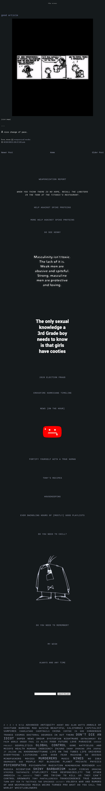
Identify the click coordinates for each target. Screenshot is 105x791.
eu (99, 738)
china (57, 731)
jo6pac (97, 749)
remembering (73, 766)
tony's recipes (52, 478)
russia (10, 769)
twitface (32, 782)
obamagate (11, 762)
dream (41, 738)
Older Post (98, 153)
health (21, 748)
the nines (52, 3)
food (54, 741)
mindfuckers (14, 758)
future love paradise (76, 741)
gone (74, 745)
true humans (92, 778)
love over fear (55, 755)
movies (32, 758)
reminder (89, 765)
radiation (57, 765)
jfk (89, 748)
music (67, 758)
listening (32, 755)
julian (13, 752)
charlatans (28, 731)
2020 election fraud (53, 377)
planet (69, 761)
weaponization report (52, 179)
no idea (94, 758)
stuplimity (41, 772)
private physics (88, 761)
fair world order (16, 742)
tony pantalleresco (46, 779)
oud (22, 762)
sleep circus (80, 769)
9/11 (22, 725)
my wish (52, 644)
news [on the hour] (52, 409)
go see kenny (52, 232)
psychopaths (16, 765)
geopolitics (25, 745)
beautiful (59, 728)
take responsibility (68, 772)
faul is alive (39, 742)
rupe (99, 766)
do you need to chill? (52, 534)
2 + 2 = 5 (11, 725)
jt (6, 752)
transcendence (71, 778)
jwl (21, 752)
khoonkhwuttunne (37, 751)
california (76, 728)
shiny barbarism (51, 769)
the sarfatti (26, 776)
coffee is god (75, 731)
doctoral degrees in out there (51, 735)
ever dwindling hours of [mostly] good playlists (52, 515)
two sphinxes (47, 782)
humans (32, 748)
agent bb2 (64, 725)
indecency (46, 748)
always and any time (53, 663)
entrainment (89, 739)
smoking (96, 769)
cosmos (21, 735)
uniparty (61, 782)
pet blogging (51, 761)
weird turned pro (55, 785)
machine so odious (85, 755)
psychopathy (39, 765)
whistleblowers (26, 788)
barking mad (29, 728)
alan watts (79, 725)
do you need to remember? (52, 625)
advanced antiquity (41, 725)
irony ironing (76, 749)
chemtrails (44, 731)
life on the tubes (65, 751)
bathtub (45, 728)
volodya (72, 781)
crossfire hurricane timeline (52, 393)
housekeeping (52, 497)
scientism (24, 769)
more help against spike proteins (52, 220)
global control (53, 745)
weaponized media (22, 140)
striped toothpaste (18, 772)
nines (80, 758)
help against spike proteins (52, 207)
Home (52, 153)
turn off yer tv (15, 782)
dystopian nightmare (64, 738)
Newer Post (7, 153)
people (32, 761)
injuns (60, 748)
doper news (26, 738)
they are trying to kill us (59, 775)
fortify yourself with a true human (52, 459)
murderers (50, 758)
